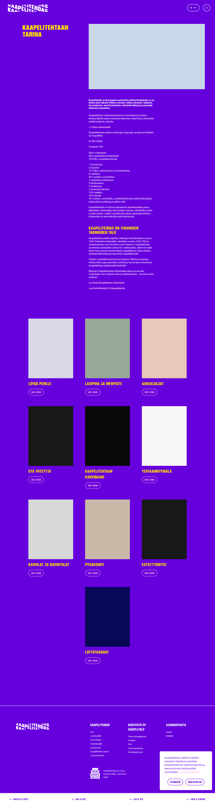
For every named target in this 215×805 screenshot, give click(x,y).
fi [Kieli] (193, 7)
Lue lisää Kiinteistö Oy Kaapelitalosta (107, 288)
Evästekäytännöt (135, 752)
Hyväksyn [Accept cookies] (175, 782)
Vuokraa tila (95, 748)
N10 (130, 744)
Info (92, 732)
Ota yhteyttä (95, 740)
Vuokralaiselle (96, 744)
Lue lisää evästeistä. (189, 772)
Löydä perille (95, 736)
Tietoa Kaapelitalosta (137, 736)
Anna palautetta (97, 755)
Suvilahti (131, 740)
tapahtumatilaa (134, 207)
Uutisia (169, 732)
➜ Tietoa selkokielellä (99, 127)
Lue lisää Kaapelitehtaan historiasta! (106, 282)
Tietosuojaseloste (135, 748)
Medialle (169, 736)
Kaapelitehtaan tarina (99, 751)
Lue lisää (36, 392)
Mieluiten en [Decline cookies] (195, 782)
